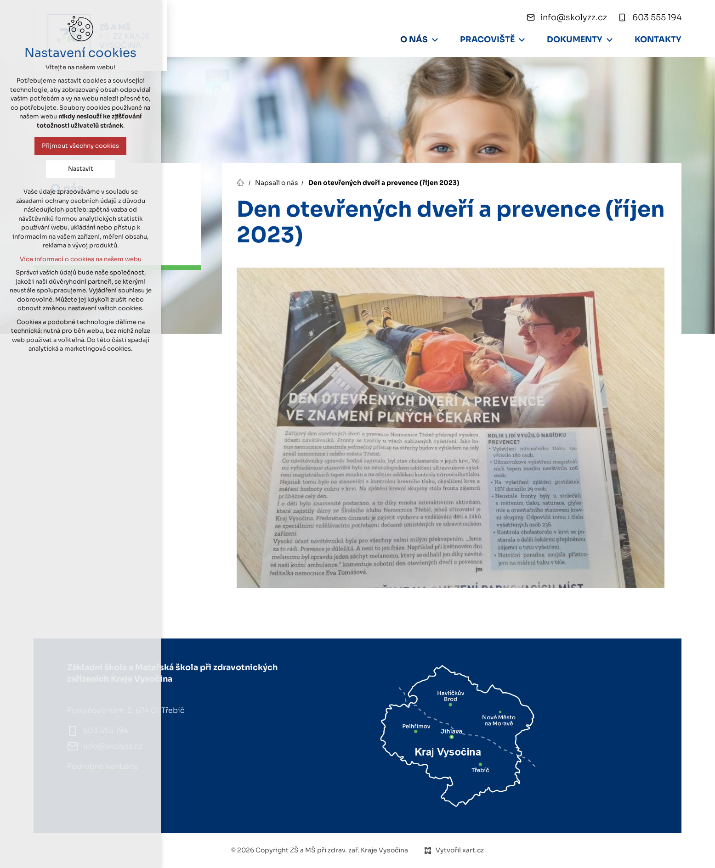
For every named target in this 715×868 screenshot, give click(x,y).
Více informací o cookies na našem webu (81, 259)
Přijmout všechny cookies (80, 146)
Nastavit (80, 169)
